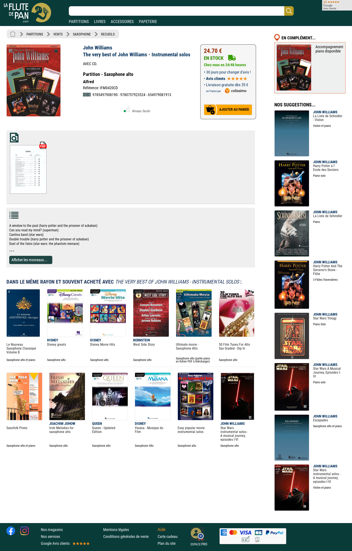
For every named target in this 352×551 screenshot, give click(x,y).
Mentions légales (116, 529)
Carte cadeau (168, 536)
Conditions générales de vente (129, 536)
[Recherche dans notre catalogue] (181, 11)
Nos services (50, 536)
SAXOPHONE (82, 34)
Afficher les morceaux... (29, 260)
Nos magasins (52, 529)
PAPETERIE (148, 21)
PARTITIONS (79, 21)
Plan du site (166, 543)
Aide (162, 529)
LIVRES (100, 21)
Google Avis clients (65, 543)
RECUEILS (108, 34)
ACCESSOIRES (122, 21)
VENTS (58, 34)
